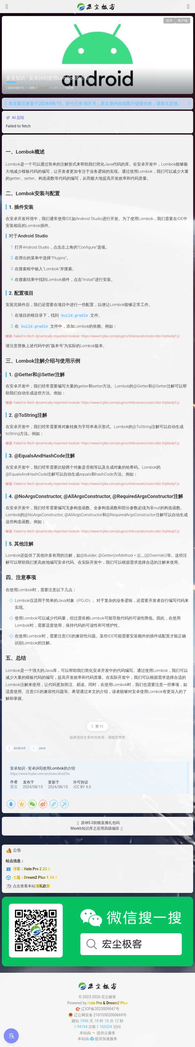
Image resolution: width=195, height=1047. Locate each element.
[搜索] (188, 6)
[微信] (32, 803)
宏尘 (14, 786)
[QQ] (11, 803)
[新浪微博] (43, 803)
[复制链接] (53, 803)
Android (19, 748)
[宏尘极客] (97, 6)
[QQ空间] (21, 803)
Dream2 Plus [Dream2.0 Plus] (117, 1002)
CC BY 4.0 (82, 786)
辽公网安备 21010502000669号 (97, 1014)
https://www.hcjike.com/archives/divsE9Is (40, 773)
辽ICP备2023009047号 (97, 1008)
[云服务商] (94, 1032)
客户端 (183, 20)
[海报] (64, 803)
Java (42, 748)
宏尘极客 (108, 996)
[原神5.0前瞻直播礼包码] (97, 823)
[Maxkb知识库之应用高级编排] (97, 828)
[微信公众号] (97, 931)
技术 (169, 20)
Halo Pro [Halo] (95, 1002)
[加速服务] (92, 1038)
